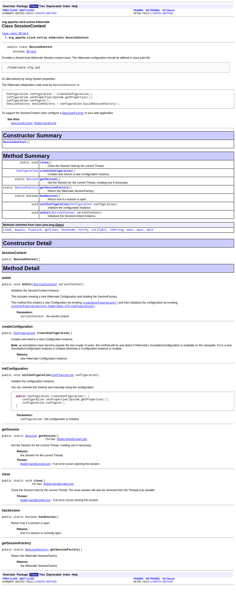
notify (83, 242)
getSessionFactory (54, 197)
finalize (35, 242)
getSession (48, 188)
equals (20, 242)
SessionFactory (26, 197)
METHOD (52, 13)
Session (32, 188)
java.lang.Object (15, 34)
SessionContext (14, 149)
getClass (51, 242)
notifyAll (99, 242)
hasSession (48, 206)
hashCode (68, 242)
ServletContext (63, 224)
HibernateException (72, 460)
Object (31, 53)
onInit (45, 224)
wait (130, 242)
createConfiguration (56, 179)
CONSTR (40, 13)
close (44, 170)
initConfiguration (54, 215)
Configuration (27, 179)
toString (116, 242)
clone (7, 242)
